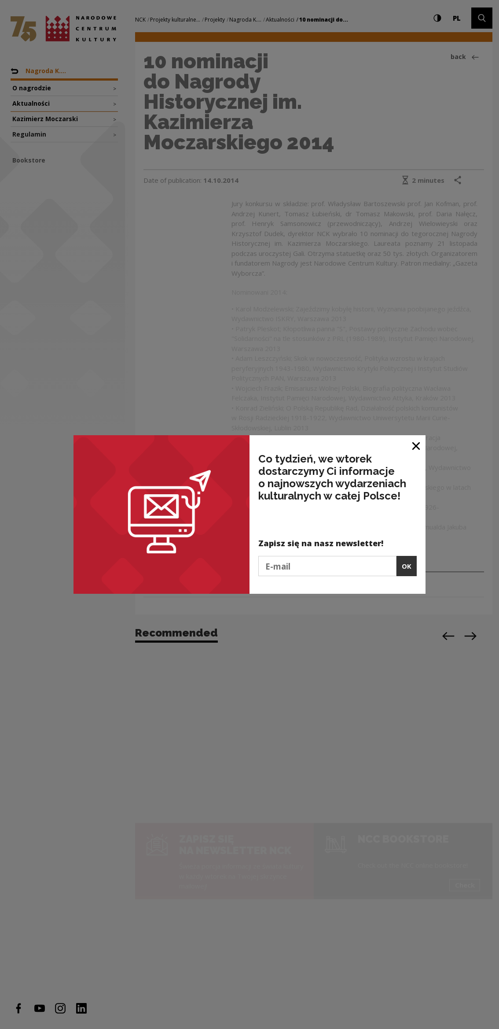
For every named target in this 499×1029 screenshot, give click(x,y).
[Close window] (416, 445)
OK (406, 566)
